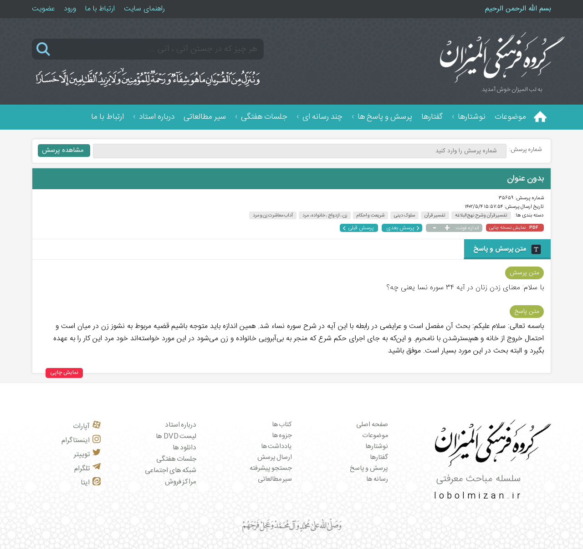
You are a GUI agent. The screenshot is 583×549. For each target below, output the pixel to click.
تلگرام (87, 468)
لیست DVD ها (176, 436)
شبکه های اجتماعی (170, 470)
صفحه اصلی (372, 424)
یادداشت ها (276, 446)
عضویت (43, 9)
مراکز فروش (181, 482)
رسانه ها (377, 479)
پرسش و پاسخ (369, 468)
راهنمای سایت (144, 9)
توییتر (87, 454)
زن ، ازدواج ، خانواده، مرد (324, 215)
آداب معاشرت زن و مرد (273, 215)
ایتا (91, 483)
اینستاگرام (81, 440)
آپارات (87, 426)
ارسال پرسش (274, 457)
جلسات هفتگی (264, 117)
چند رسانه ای (322, 117)
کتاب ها (282, 424)
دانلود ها (185, 447)
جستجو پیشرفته (271, 468)
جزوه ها (282, 435)
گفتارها (432, 117)
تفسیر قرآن (434, 215)
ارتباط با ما (100, 9)
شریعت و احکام (370, 215)
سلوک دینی (404, 215)
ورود (70, 9)
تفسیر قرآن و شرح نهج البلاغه (481, 215)
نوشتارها (472, 117)
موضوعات (510, 117)
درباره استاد (156, 117)
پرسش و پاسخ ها (385, 117)
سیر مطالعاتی (205, 117)
